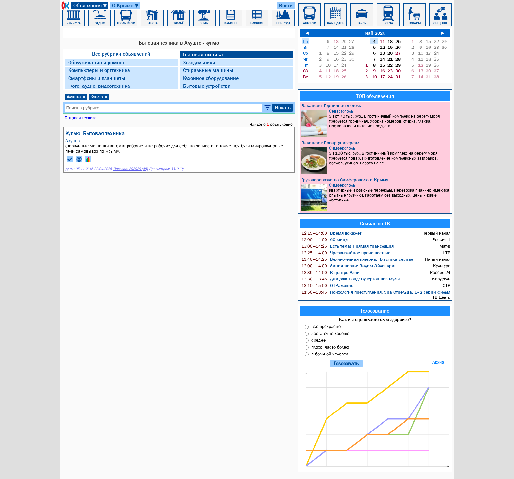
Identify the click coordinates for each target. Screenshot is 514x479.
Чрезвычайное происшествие (345, 252)
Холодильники (199, 62)
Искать (283, 107)
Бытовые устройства (207, 86)
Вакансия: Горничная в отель (331, 105)
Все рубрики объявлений (121, 54)
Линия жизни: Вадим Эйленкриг (348, 265)
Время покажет (331, 233)
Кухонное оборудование (211, 78)
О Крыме (125, 5)
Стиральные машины (208, 70)
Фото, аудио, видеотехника (99, 86)
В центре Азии (330, 272)
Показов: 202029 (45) (130, 169)
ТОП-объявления (375, 96)
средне (318, 340)
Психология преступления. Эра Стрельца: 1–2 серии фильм (375, 292)
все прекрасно (326, 326)
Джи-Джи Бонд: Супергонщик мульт (350, 278)
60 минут (325, 239)
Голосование (375, 311)
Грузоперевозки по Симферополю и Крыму (344, 179)
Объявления (90, 5)
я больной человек (329, 353)
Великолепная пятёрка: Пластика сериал (357, 259)
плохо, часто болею (330, 347)
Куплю (99, 96)
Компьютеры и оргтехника (99, 70)
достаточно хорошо (330, 333)
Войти (286, 5)
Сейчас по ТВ (375, 223)
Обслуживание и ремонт (96, 62)
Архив (438, 362)
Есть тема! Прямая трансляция (347, 246)
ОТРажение (327, 285)
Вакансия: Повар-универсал (330, 142)
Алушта (76, 96)
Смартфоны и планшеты (96, 78)
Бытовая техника (203, 54)
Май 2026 (375, 33)
